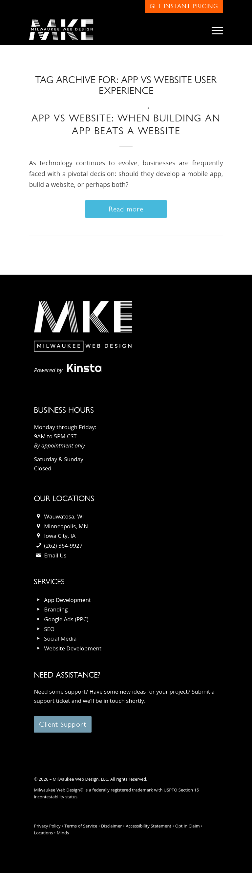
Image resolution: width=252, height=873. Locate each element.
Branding (56, 609)
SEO (49, 629)
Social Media (60, 638)
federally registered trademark (122, 790)
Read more (126, 209)
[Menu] (214, 30)
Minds (63, 833)
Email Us (55, 555)
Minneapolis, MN (66, 526)
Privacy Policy (47, 826)
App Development (67, 600)
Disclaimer (111, 826)
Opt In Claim (187, 826)
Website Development (72, 648)
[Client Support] (62, 724)
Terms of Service (80, 826)
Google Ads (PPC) (66, 619)
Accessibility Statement (148, 826)
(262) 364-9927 (63, 545)
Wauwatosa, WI (64, 516)
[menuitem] (214, 30)
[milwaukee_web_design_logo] (61, 30)
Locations (43, 833)
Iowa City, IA (59, 535)
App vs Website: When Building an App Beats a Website (126, 124)
